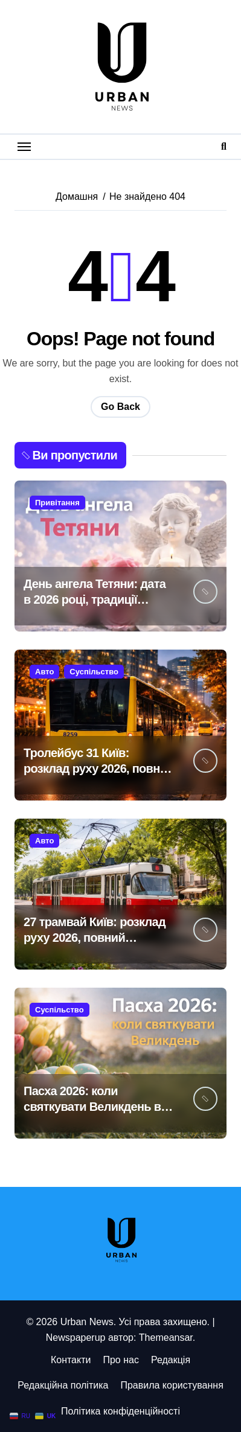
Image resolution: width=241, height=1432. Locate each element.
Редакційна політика (63, 1385)
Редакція (170, 1360)
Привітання (57, 502)
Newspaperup (76, 1337)
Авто (44, 671)
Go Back (120, 406)
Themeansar (166, 1337)
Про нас (120, 1360)
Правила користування (171, 1385)
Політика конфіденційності (120, 1411)
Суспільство (93, 671)
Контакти (71, 1360)
